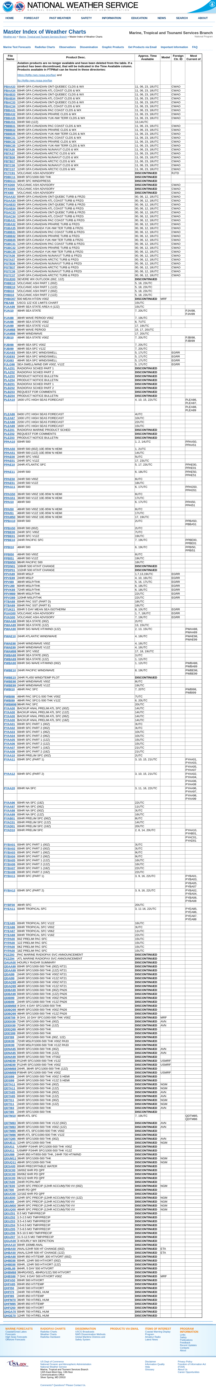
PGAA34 (9, 200)
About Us (182, 1369)
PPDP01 (9, 570)
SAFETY (86, 18)
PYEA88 (9, 935)
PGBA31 (9, 220)
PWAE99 (10, 647)
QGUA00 (10, 1241)
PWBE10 (10, 670)
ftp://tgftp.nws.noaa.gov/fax (34, 80)
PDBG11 (9, 181)
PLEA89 (9, 426)
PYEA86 (9, 927)
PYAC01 (9, 822)
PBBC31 (9, 137)
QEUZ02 (9, 1217)
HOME (9, 18)
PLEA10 (9, 399)
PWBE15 (10, 677)
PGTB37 (9, 267)
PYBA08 (9, 872)
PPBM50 (9, 562)
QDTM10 (10, 1115)
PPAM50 (9, 517)
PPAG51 (9, 498)
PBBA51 (9, 122)
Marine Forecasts (19, 1328)
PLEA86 (9, 414)
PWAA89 (10, 625)
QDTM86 (10, 1134)
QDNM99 (10, 1072)
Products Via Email (124, 1328)
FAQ (195, 47)
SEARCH (182, 18)
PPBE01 (9, 536)
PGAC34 (9, 216)
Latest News (151, 1339)
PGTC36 (9, 271)
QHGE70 (10, 1315)
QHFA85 (9, 1284)
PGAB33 (9, 204)
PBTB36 (9, 157)
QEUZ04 (9, 1225)
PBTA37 (9, 153)
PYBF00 (9, 904)
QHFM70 (10, 1300)
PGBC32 (9, 247)
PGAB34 (9, 208)
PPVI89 (9, 581)
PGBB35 (9, 240)
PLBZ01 (9, 384)
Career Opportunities (188, 1372)
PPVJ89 (9, 585)
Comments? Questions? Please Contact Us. (63, 1385)
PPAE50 (9, 479)
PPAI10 (9, 502)
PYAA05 (9, 739)
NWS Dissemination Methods (90, 1334)
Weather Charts (48, 1334)
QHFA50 (9, 1280)
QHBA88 (10, 1256)
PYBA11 (9, 876)
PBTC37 (9, 169)
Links (182, 1334)
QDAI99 (9, 974)
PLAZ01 (9, 368)
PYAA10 (9, 755)
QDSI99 (9, 1076)
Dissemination (89, 47)
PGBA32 (9, 224)
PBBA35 (9, 118)
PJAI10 (9, 310)
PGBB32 (9, 236)
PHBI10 (9, 291)
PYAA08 (9, 751)
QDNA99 (10, 1056)
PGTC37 (9, 275)
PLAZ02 (9, 372)
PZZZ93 (9, 954)
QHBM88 (10, 1272)
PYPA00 (9, 939)
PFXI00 (9, 192)
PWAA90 (10, 629)
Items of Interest (158, 1328)
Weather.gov (9, 36)
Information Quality (155, 1364)
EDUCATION (139, 18)
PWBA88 (10, 655)
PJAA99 (9, 306)
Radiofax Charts (45, 47)
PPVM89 (9, 593)
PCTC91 (9, 173)
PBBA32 (9, 114)
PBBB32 (9, 129)
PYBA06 (9, 864)
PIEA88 (9, 302)
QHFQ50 (9, 1307)
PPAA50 (9, 449)
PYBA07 (9, 868)
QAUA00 (10, 962)
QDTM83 (10, 1123)
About (183, 1350)
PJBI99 (9, 348)
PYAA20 (9, 788)
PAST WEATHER (60, 18)
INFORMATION (111, 18)
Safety (183, 1337)
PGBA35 (9, 228)
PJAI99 (9, 325)
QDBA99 (10, 990)
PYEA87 (9, 931)
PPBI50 (9, 554)
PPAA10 (9, 441)
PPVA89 (9, 574)
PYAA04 (9, 735)
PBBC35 (9, 145)
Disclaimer (150, 1361)
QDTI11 (9, 1100)
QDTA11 (9, 1084)
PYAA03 (9, 732)
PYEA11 (9, 908)
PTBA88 (9, 601)
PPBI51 (9, 558)
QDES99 (9, 1033)
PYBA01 (9, 844)
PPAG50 (9, 494)
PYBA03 (9, 852)
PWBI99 (9, 700)
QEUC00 (9, 1193)
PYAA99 (9, 814)
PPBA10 (9, 521)
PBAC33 (9, 102)
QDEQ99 (10, 1029)
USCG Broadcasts (84, 1331)
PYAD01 (9, 826)
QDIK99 (9, 1041)
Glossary (149, 1369)
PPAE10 (9, 464)
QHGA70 (10, 1311)
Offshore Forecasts (15, 1339)
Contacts (184, 1347)
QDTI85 (9, 1111)
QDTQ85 (9, 1138)
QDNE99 (9, 1060)
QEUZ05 (9, 1229)
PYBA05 (9, 860)
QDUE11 (9, 1142)
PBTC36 (9, 165)
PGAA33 (9, 196)
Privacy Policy (185, 1361)
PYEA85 (9, 923)
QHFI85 (9, 1296)
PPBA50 (9, 528)
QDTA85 (9, 1092)
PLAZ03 (9, 376)
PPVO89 (9, 597)
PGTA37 (9, 259)
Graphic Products (113, 47)
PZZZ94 (9, 958)
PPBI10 (9, 547)
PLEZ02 (9, 433)
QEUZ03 (9, 1221)
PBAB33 (9, 94)
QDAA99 (10, 966)
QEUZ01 (9, 1213)
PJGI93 (9, 360)
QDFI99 (9, 1037)
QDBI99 (9, 997)
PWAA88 (10, 621)
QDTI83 (9, 1108)
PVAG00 (9, 617)
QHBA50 (10, 1248)
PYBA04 (9, 856)
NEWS (162, 18)
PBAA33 (9, 86)
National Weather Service (53, 1366)
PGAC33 (9, 212)
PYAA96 (9, 802)
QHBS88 (9, 1276)
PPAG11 (9, 486)
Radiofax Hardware (50, 1337)
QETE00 (9, 1186)
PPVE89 (9, 578)
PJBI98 (9, 344)
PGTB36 (9, 263)
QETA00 (9, 1182)
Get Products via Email (142, 47)
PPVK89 (9, 589)
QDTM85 (10, 1130)
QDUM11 (10, 1158)
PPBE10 (9, 540)
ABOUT (203, 18)
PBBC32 (9, 141)
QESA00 (9, 1166)
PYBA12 (9, 890)
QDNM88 (10, 1068)
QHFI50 (9, 1288)
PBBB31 (9, 126)
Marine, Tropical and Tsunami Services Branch (43, 36)
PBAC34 (9, 106)
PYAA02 (9, 728)
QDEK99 (9, 1021)
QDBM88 (10, 1005)
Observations (67, 47)
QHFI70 (9, 1292)
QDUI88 (9, 1154)
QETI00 (9, 1189)
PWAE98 (10, 643)
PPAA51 (9, 452)
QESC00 (9, 1170)
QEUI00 (9, 1201)
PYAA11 (9, 759)
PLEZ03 (9, 437)
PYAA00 (9, 708)
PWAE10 (10, 636)
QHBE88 (9, 1260)
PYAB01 (9, 818)
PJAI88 (9, 317)
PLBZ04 (9, 395)
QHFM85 (10, 1303)
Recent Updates (188, 1345)
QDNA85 (10, 1049)
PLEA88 (9, 422)
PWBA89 (10, 659)
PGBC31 (9, 243)
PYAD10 (9, 830)
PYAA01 (9, 724)
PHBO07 (9, 298)
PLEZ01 (9, 430)
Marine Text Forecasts (17, 47)
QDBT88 (9, 1017)
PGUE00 (9, 279)
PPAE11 (9, 471)
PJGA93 (9, 352)
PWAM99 (10, 651)
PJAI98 (9, 321)
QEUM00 (10, 1205)
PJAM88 (9, 329)
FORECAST (31, 18)
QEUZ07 (9, 1237)
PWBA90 (10, 663)
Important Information (174, 47)
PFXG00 (9, 188)
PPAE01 (9, 460)
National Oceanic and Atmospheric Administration (65, 1364)
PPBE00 (9, 532)
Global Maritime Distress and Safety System (90, 1338)
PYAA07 (9, 747)
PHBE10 (9, 283)
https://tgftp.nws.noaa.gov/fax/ (36, 75)
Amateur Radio (153, 1337)
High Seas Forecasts (16, 1337)
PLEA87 (9, 418)
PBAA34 (9, 90)
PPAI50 (9, 509)
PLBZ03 (9, 392)
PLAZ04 (9, 380)
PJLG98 (9, 364)
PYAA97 (9, 806)
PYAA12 (9, 773)
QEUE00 (9, 1197)
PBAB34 (9, 98)
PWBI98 (9, 696)
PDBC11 (9, 177)
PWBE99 (10, 685)
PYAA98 (9, 810)
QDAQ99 (10, 982)
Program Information (189, 1330)
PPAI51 (9, 513)
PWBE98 (10, 681)
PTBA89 (9, 605)
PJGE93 (9, 356)
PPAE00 (9, 456)
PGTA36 (9, 255)
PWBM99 (10, 704)
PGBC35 (9, 251)
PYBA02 (9, 848)
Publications (186, 1340)
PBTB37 (9, 161)
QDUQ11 (10, 1162)
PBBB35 (9, 133)
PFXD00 (9, 184)
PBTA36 (9, 149)
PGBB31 (9, 232)
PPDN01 (9, 566)
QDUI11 (9, 1146)
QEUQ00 (10, 1209)
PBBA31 (9, 110)
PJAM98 (9, 333)
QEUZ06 (9, 1233)
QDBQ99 (10, 1009)
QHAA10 (10, 1244)
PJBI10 (9, 337)
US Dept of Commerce (52, 1361)
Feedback (185, 1342)
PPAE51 (9, 483)
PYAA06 (9, 743)
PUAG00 (9, 613)
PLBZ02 (9, 388)
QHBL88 (9, 1268)
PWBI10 (9, 689)
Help (147, 1366)
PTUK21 (9, 609)
